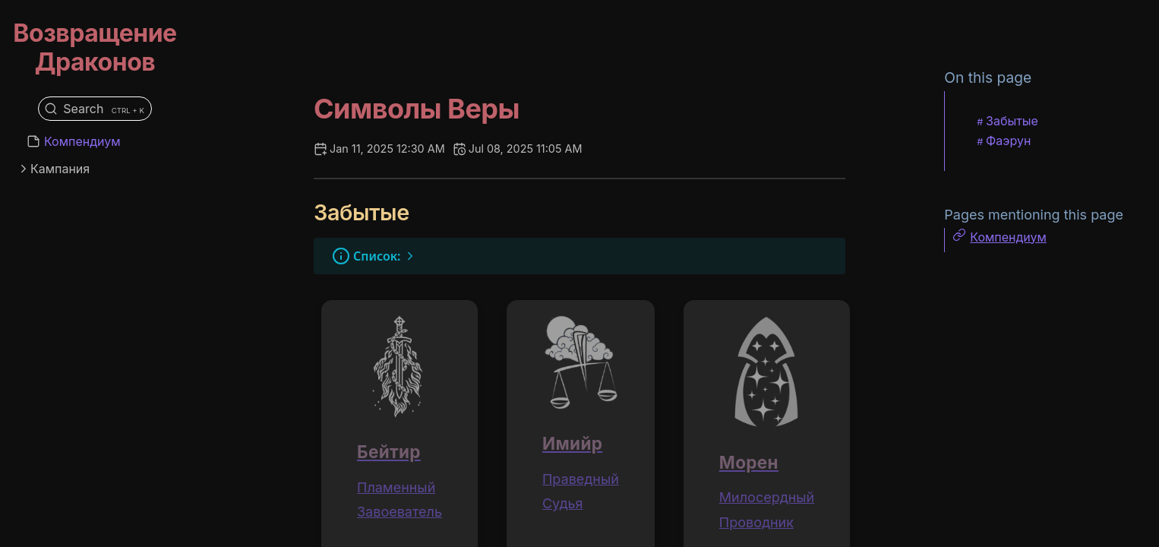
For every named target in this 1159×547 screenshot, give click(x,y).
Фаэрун (1008, 140)
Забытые (1012, 120)
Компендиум (82, 141)
